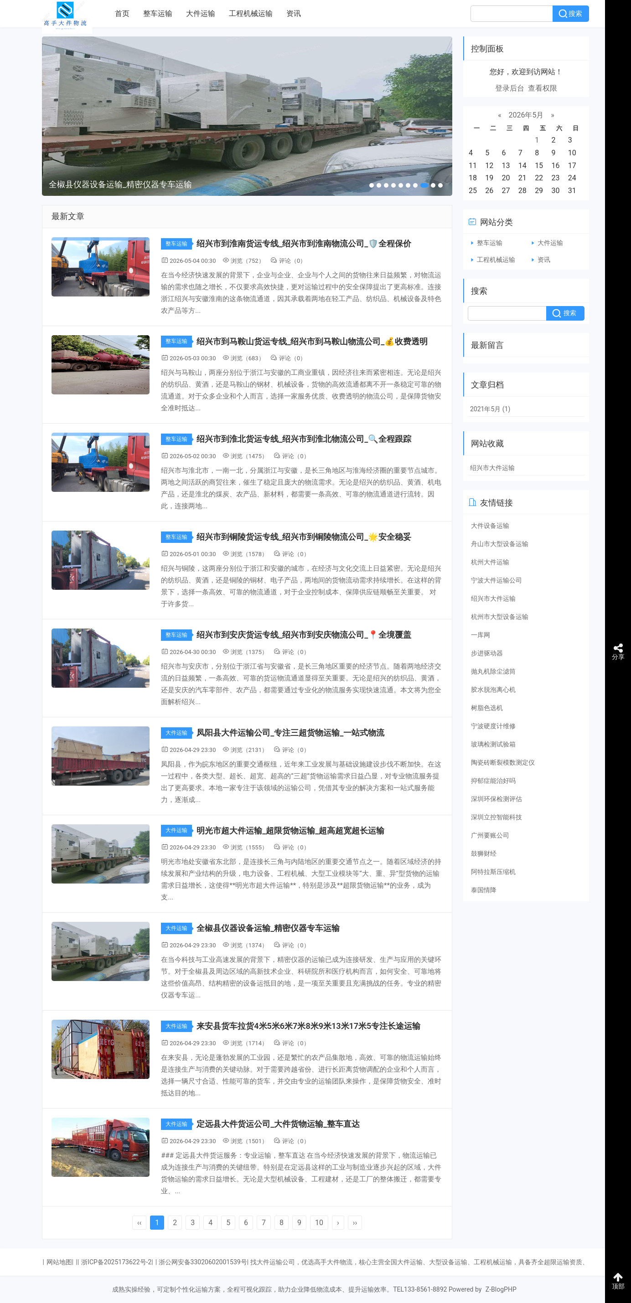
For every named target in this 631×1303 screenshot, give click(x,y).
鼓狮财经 (484, 853)
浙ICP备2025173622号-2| (117, 1262)
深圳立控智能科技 (496, 817)
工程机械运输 (251, 13)
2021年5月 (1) (490, 409)
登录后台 (509, 88)
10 (319, 1222)
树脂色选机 (487, 707)
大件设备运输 (490, 525)
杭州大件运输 (490, 562)
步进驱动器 (487, 653)
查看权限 (542, 88)
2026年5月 (526, 115)
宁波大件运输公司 (496, 580)
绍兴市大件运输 (492, 467)
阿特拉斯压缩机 (493, 871)
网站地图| (60, 1262)
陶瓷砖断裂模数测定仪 (503, 762)
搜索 (575, 13)
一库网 (480, 635)
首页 (122, 13)
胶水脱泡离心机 (493, 689)
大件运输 (200, 13)
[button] (371, 185)
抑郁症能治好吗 (493, 780)
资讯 (293, 13)
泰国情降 (484, 890)
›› (355, 1222)
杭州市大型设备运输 (499, 616)
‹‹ (139, 1222)
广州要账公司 (490, 835)
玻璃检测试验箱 (493, 744)
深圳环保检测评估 (496, 798)
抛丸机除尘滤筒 (493, 671)
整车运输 (157, 13)
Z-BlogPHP (501, 1289)
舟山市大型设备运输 (499, 543)
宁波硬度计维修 (493, 726)
